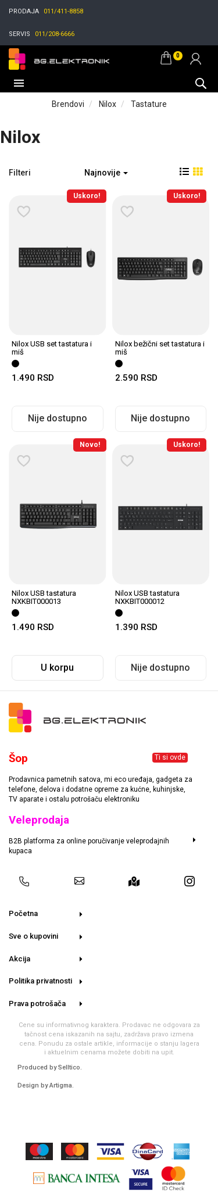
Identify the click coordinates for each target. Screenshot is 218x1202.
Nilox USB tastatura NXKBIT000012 (147, 597)
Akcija (19, 958)
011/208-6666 (54, 34)
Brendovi (68, 104)
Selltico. (70, 1067)
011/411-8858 (63, 11)
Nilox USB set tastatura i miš (52, 347)
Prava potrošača (37, 1003)
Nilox (107, 104)
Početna (23, 913)
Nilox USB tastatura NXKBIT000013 (44, 597)
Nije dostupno (57, 418)
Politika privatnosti (40, 980)
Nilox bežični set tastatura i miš (160, 347)
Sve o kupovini (33, 936)
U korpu (57, 667)
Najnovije (106, 172)
